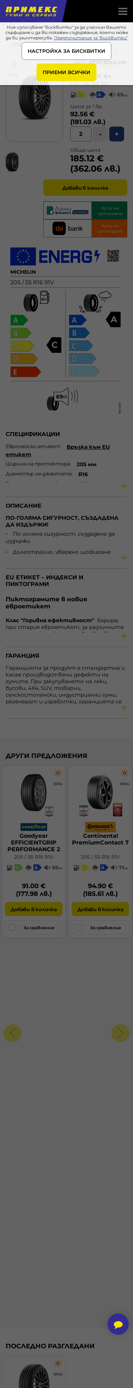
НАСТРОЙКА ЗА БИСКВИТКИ (66, 51)
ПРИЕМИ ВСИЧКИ (66, 72)
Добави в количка (85, 188)
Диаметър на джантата (39, 473)
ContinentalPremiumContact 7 (100, 839)
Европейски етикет (33, 446)
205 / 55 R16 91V (33, 857)
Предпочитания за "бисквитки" (91, 37)
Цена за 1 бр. (86, 106)
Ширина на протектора (38, 464)
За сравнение (32, 927)
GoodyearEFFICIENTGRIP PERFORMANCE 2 (33, 842)
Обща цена (85, 150)
